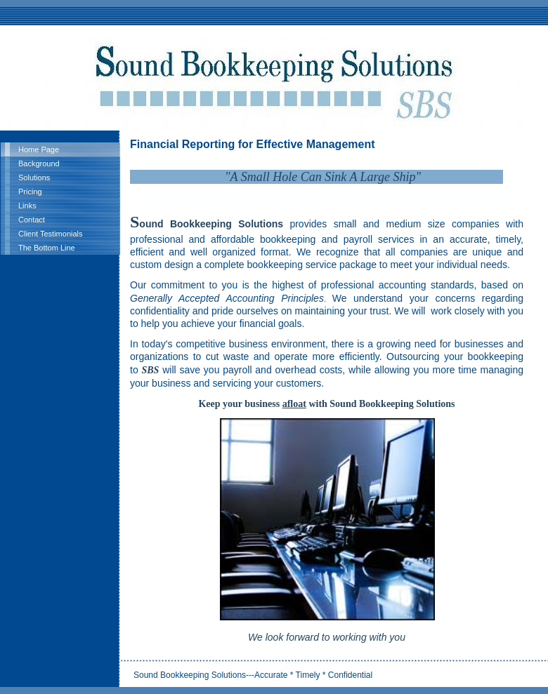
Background (39, 163)
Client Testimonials (50, 233)
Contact (31, 219)
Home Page (38, 149)
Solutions (34, 177)
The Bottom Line (46, 247)
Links (27, 205)
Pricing (30, 191)
